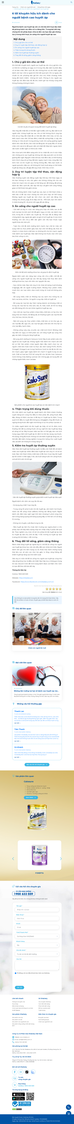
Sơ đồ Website (16, 1010)
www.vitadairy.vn (25, 1037)
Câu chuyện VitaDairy (44, 1001)
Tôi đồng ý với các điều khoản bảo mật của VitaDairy (33, 973)
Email (18, 923)
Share (60, 22)
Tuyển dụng (41, 1010)
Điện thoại (19, 914)
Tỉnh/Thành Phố (21, 932)
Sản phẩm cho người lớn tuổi (20, 1021)
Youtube (20, 1072)
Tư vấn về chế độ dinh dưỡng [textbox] (27, 954)
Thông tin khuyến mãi (18, 1001)
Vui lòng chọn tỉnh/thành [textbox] (25, 936)
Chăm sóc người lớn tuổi (45, 1021)
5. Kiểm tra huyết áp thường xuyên (26, 53)
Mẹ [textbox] (18, 945)
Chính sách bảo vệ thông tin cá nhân (22, 1008)
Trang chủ (15, 7)
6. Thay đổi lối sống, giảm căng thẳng (27, 55)
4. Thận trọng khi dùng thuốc (24, 50)
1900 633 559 (23, 1042)
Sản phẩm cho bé (17, 1019)
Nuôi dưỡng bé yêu (43, 1019)
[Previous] (13, 859)
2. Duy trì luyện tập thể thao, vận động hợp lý (30, 45)
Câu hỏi (18, 959)
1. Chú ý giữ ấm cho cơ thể (23, 42)
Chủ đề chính (20, 950)
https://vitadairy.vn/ (26, 578)
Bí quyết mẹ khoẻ (43, 1017)
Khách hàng (20, 941)
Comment (14, 1078)
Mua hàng (15, 1004)
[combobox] (37, 936)
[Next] (61, 859)
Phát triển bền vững (44, 1006)
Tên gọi (18, 906)
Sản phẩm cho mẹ (17, 1017)
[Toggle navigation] (2, 2)
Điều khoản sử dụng (18, 1006)
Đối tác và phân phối (44, 1008)
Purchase (14, 1084)
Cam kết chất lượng (44, 1004)
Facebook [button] (14, 1072)
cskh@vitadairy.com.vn (25, 1039)
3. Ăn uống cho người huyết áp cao (26, 47)
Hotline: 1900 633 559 (26, 1086)
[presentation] (29, 980)
